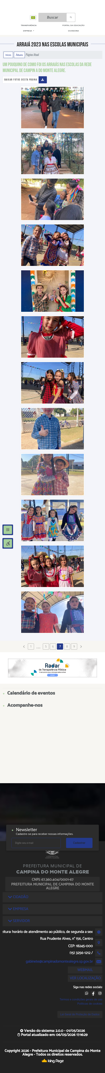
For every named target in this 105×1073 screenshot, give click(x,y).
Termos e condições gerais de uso (81, 999)
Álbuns (19, 55)
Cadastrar (79, 843)
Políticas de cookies (89, 1003)
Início (8, 55)
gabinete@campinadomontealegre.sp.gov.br (59, 962)
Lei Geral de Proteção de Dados (80, 1014)
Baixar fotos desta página (20, 79)
